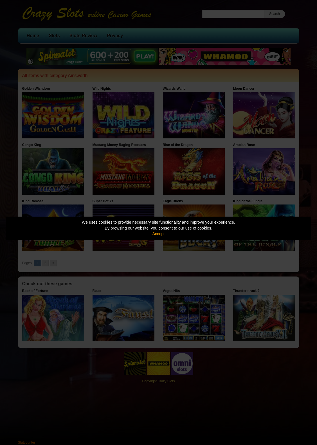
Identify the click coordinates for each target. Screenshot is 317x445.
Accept (158, 234)
